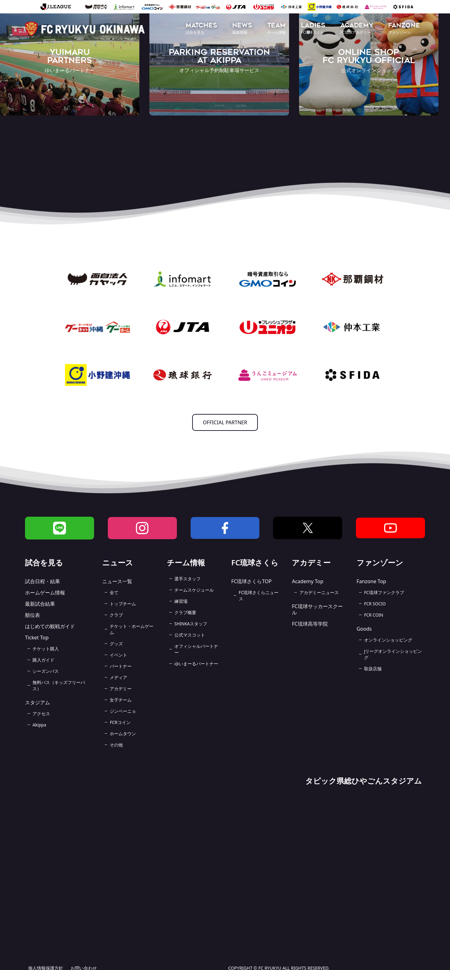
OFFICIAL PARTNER (225, 422)
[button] (201, 28)
